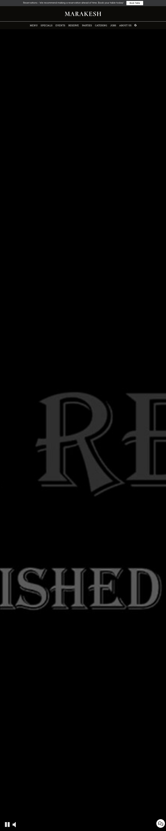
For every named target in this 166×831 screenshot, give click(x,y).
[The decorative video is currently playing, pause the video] (7, 824)
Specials (46, 25)
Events (60, 25)
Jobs (113, 25)
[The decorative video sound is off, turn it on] (14, 824)
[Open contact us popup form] (160, 823)
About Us (125, 25)
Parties (87, 25)
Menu (34, 25)
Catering (101, 25)
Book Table (135, 3)
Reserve (73, 25)
